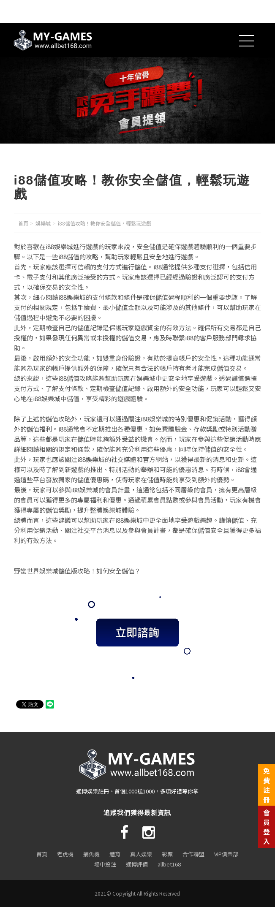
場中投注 (105, 864)
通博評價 (137, 864)
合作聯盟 (193, 854)
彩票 (167, 854)
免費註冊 (266, 785)
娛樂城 (43, 223)
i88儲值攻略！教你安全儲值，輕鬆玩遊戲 (104, 223)
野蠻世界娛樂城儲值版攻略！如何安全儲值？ (77, 570)
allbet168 (169, 864)
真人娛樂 (141, 854)
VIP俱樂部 (226, 854)
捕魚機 (91, 854)
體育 (114, 854)
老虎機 (65, 854)
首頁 (23, 223)
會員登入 (266, 826)
